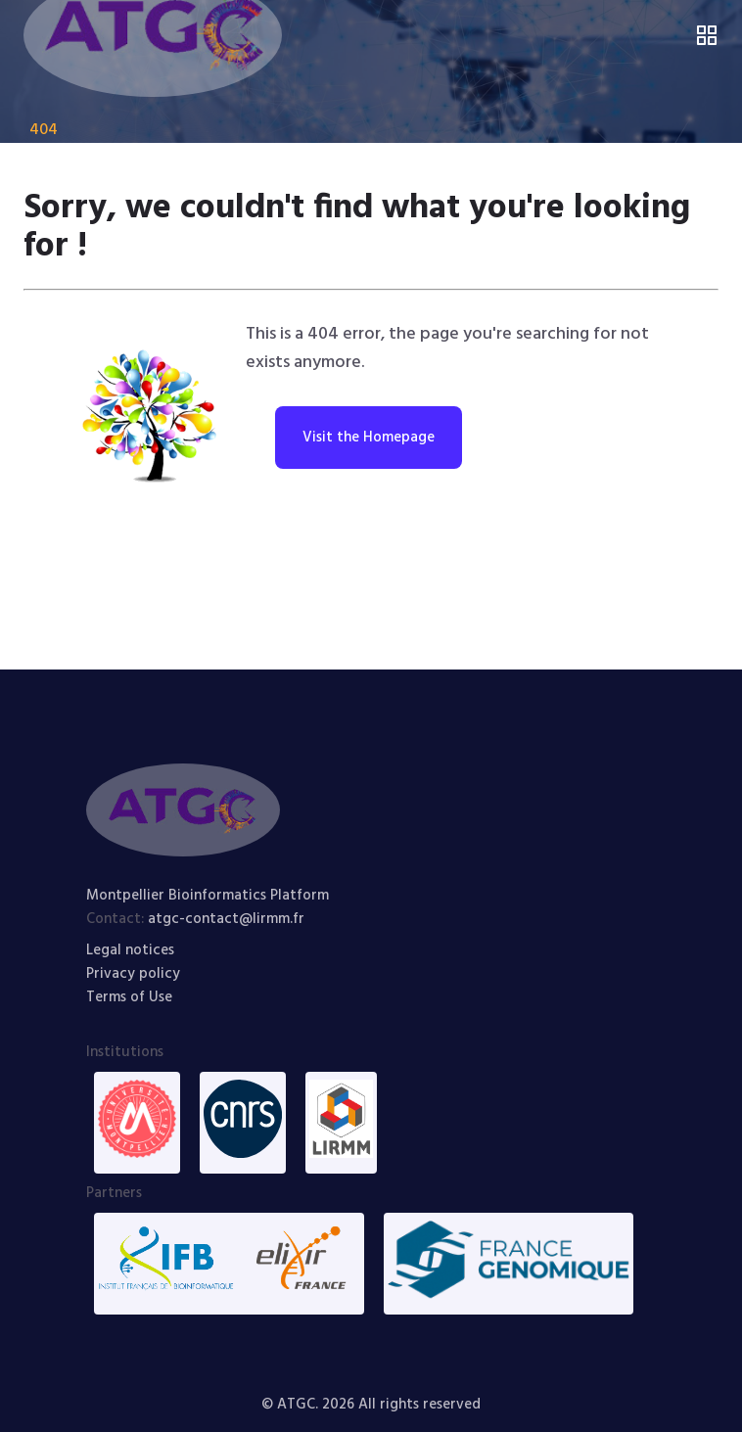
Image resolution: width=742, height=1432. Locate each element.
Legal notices (130, 950)
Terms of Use (129, 997)
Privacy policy (133, 974)
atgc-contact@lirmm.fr (226, 919)
